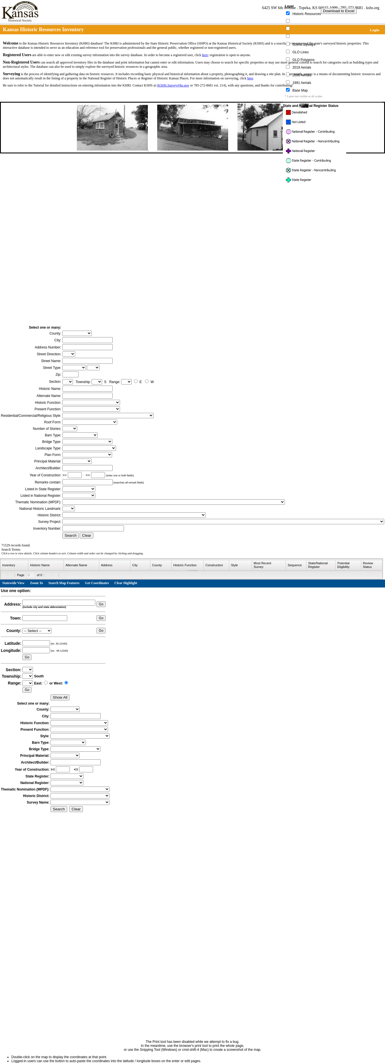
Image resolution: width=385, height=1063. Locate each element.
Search (71, 535)
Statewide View (13, 583)
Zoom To (36, 583)
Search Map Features (64, 583)
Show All (60, 697)
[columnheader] (14, 565)
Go (101, 604)
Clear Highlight (125, 583)
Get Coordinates (97, 583)
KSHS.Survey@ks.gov (173, 85)
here (205, 55)
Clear (86, 535)
